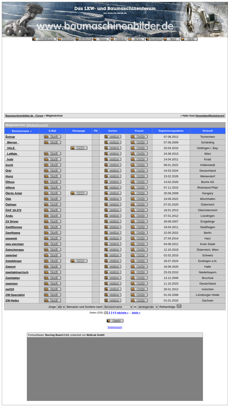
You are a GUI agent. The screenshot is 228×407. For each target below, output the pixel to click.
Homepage (78, 130)
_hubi (9, 159)
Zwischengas (14, 249)
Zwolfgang (12, 232)
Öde (8, 199)
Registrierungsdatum (171, 130)
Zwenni (10, 266)
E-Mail (52, 130)
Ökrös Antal (13, 193)
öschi (9, 165)
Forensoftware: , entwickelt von (66, 335)
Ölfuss (9, 182)
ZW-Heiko (12, 300)
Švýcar (10, 136)
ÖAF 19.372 (13, 210)
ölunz (9, 176)
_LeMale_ (12, 153)
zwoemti (11, 238)
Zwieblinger (13, 261)
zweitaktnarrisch (16, 272)
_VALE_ (10, 148)
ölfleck (10, 187)
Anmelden (202, 115)
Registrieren (216, 115)
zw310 (9, 289)
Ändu (9, 216)
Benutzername (20, 131)
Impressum (115, 327)
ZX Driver (12, 221)
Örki (8, 170)
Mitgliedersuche (37, 125)
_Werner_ (12, 142)
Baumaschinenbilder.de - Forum (24, 115)
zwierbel (11, 255)
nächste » (122, 312)
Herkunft (207, 130)
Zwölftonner (13, 227)
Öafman (10, 204)
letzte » (136, 312)
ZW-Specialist (15, 295)
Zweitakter (12, 278)
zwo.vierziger (14, 244)
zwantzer (11, 283)
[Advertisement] (115, 75)
